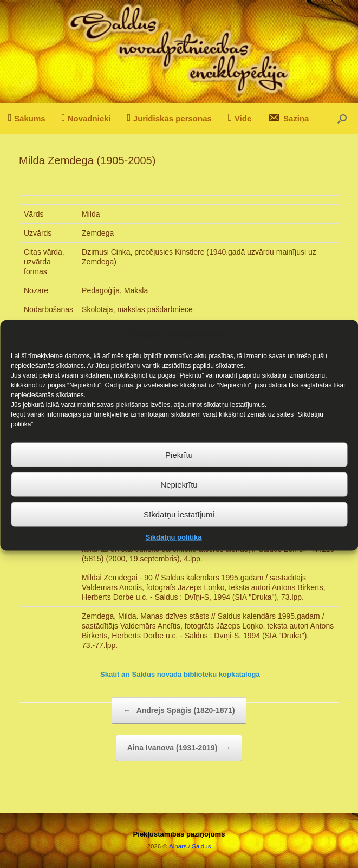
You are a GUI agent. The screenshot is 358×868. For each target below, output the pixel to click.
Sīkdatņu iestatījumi (179, 528)
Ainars (178, 846)
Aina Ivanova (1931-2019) (179, 748)
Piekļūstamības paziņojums (179, 834)
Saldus (201, 846)
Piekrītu (179, 469)
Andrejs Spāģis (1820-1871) (179, 710)
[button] (342, 118)
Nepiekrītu (178, 498)
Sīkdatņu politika (173, 552)
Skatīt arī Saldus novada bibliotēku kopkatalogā (180, 674)
